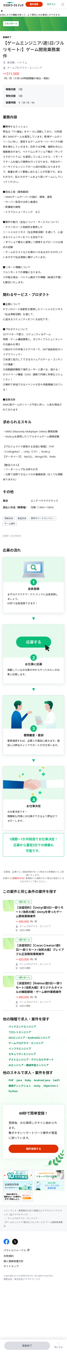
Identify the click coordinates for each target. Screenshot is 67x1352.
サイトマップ (11, 1266)
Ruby (28, 1080)
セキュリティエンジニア (22, 1054)
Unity (37, 1085)
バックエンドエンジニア (22, 1026)
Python (13, 1091)
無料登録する (33, 1148)
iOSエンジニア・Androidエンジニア (29, 1037)
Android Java (42, 1080)
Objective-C (50, 1085)
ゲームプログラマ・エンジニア (26, 1043)
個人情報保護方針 (14, 1261)
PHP (11, 1080)
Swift (56, 1080)
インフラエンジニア (20, 1048)
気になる (58, 1347)
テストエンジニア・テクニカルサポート (31, 1059)
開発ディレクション (20, 1085)
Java (19, 1080)
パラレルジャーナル (15, 1250)
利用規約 (9, 1256)
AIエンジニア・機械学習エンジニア (29, 1065)
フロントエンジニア (20, 1032)
